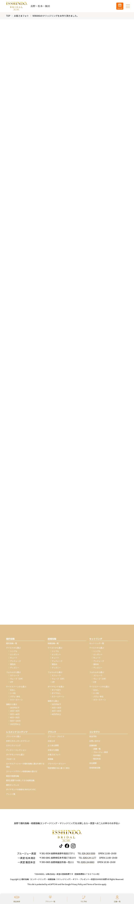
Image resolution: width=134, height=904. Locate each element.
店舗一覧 (117, 901)
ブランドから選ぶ (13, 736)
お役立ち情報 (53, 750)
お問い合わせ (94, 741)
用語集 (50, 759)
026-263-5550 (88, 853)
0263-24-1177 (89, 857)
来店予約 (93, 736)
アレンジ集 (10, 794)
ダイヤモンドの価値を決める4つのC (21, 789)
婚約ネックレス (12, 785)
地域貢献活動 (94, 767)
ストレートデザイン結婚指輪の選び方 (21, 771)
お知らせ (51, 741)
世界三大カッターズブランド (18, 741)
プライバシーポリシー (57, 763)
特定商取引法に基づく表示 (59, 768)
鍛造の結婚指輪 (12, 776)
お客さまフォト (21, 15)
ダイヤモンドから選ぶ (15, 754)
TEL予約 (84, 901)
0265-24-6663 (87, 862)
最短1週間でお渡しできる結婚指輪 (20, 780)
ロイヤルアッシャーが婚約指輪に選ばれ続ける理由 (25, 765)
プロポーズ (10, 759)
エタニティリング (13, 745)
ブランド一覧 (50, 901)
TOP (8, 15)
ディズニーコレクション (16, 750)
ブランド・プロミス (56, 736)
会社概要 (93, 763)
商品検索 (16, 901)
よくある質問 (53, 745)
